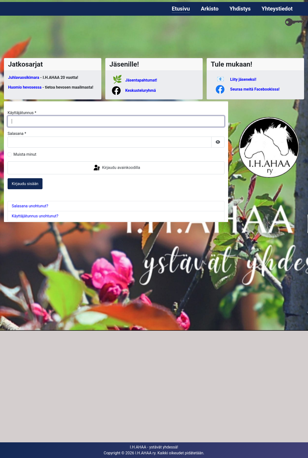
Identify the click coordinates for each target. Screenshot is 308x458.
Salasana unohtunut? (30, 206)
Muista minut (24, 154)
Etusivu (181, 8)
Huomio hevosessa (25, 87)
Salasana (17, 133)
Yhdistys (240, 8)
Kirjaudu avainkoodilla (116, 168)
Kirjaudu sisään (25, 183)
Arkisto (210, 8)
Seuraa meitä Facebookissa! (254, 89)
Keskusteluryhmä (140, 90)
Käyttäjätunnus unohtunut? (35, 216)
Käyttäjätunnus (22, 112)
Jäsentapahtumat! (141, 80)
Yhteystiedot (277, 8)
